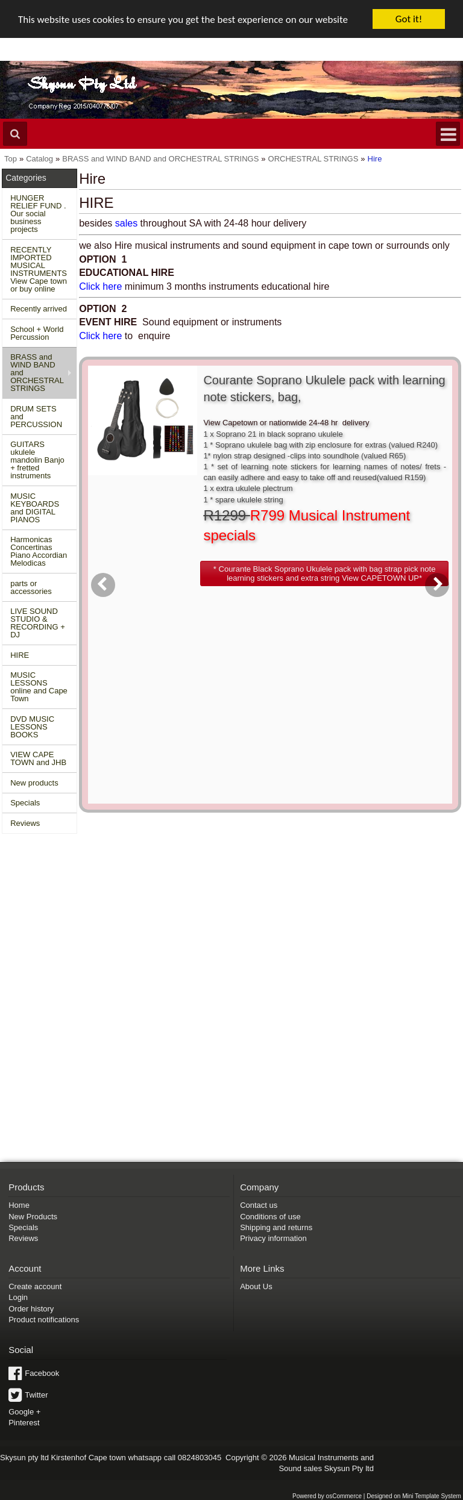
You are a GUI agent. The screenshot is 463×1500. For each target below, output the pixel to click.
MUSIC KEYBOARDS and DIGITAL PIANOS (34, 508)
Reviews (25, 823)
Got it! (408, 19)
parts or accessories (31, 587)
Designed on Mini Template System (414, 1496)
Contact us (258, 1205)
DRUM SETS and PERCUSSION (36, 416)
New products (34, 782)
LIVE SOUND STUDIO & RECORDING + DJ (37, 623)
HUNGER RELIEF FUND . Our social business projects (38, 213)
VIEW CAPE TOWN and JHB (38, 758)
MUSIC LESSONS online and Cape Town (39, 686)
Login (18, 1297)
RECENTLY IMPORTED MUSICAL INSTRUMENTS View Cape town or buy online (38, 269)
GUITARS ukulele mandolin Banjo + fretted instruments (37, 460)
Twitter (36, 1394)
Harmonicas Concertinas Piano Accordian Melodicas (38, 551)
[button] (324, 573)
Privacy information (273, 1238)
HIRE (19, 655)
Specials (25, 802)
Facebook (42, 1373)
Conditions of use (270, 1216)
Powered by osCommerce (327, 1496)
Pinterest (23, 1422)
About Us (256, 1286)
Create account (34, 1286)
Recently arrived (38, 308)
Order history (31, 1308)
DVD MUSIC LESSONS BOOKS (32, 726)
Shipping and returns (276, 1227)
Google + (24, 1411)
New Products (32, 1216)
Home (19, 1205)
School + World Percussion (36, 333)
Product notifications (43, 1319)
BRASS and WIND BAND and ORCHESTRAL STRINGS (37, 372)
